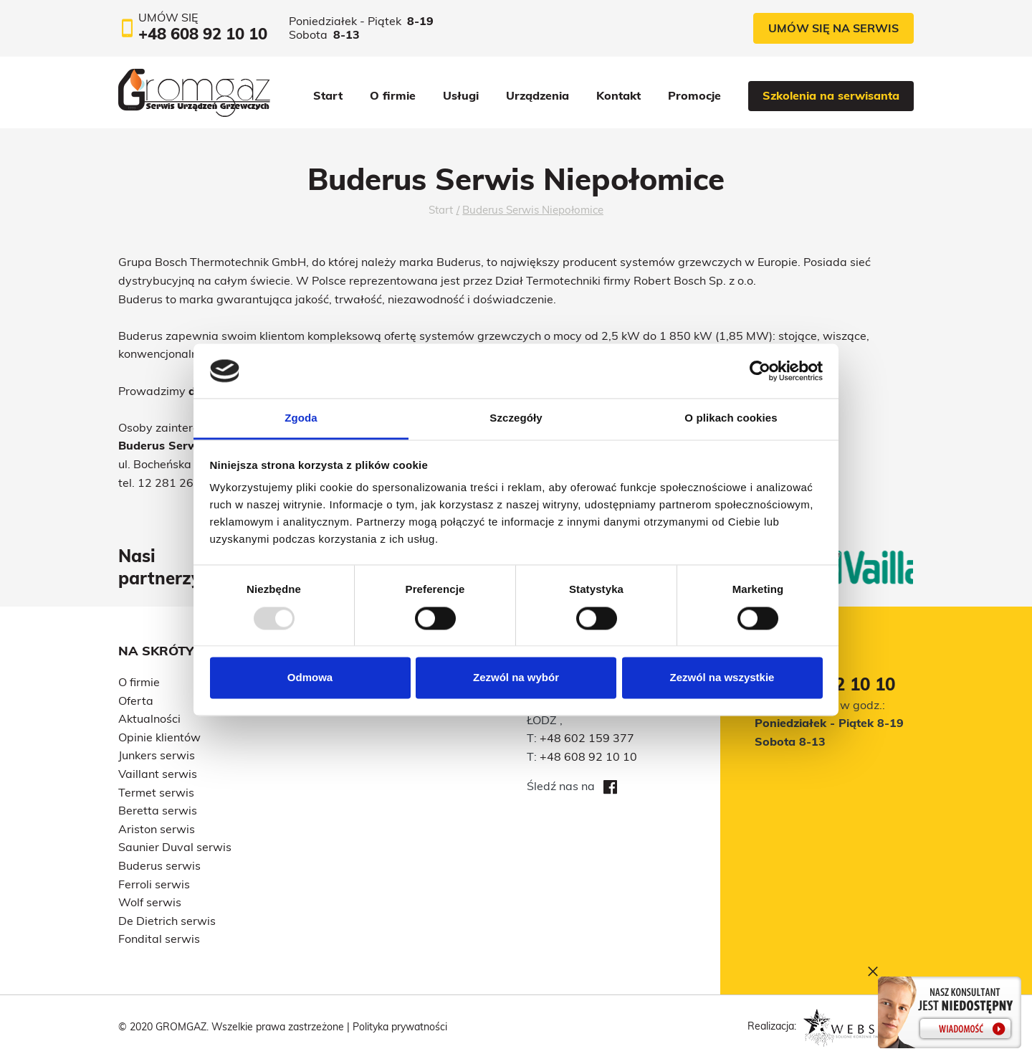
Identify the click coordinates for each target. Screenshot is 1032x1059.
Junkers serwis (156, 755)
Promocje (694, 95)
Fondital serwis (159, 938)
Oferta (135, 700)
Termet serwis (156, 792)
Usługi (461, 95)
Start (328, 95)
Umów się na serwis (833, 28)
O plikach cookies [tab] (730, 418)
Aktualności (149, 718)
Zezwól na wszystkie (722, 678)
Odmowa (310, 678)
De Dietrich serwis (167, 920)
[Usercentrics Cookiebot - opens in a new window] (760, 370)
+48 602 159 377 (587, 738)
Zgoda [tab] (301, 418)
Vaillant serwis (157, 773)
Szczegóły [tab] (515, 418)
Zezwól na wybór (516, 678)
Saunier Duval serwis (174, 847)
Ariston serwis (156, 829)
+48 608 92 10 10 (588, 756)
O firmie (393, 95)
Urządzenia (537, 95)
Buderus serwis (159, 865)
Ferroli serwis (154, 884)
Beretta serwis (157, 810)
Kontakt (618, 95)
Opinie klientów (159, 737)
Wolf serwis (149, 902)
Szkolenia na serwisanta (831, 95)
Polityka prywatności (400, 1026)
